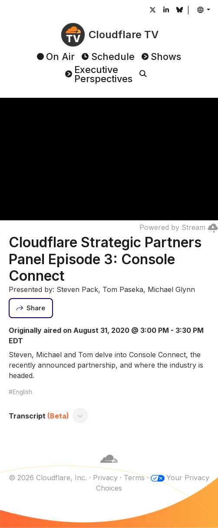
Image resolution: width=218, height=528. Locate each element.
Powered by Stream (178, 227)
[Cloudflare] (109, 467)
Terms (134, 477)
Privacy (105, 477)
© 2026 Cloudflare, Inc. (48, 477)
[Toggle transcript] (80, 416)
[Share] (31, 308)
